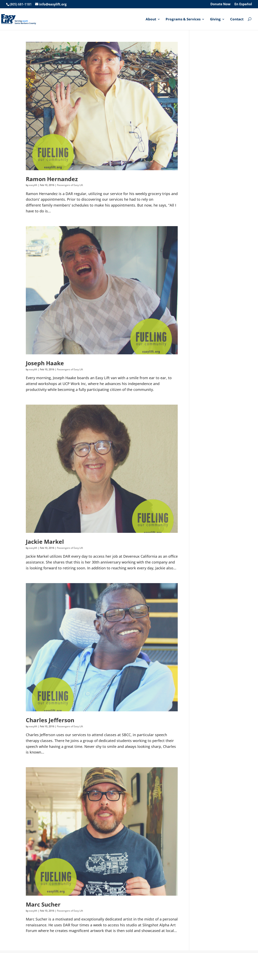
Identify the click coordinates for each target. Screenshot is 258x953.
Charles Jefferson (50, 720)
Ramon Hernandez (52, 179)
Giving (215, 19)
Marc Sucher (43, 904)
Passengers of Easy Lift (70, 185)
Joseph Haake (45, 363)
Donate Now (220, 4)
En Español (243, 4)
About (151, 19)
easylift (33, 185)
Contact (236, 19)
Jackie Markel (45, 541)
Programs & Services (183, 19)
